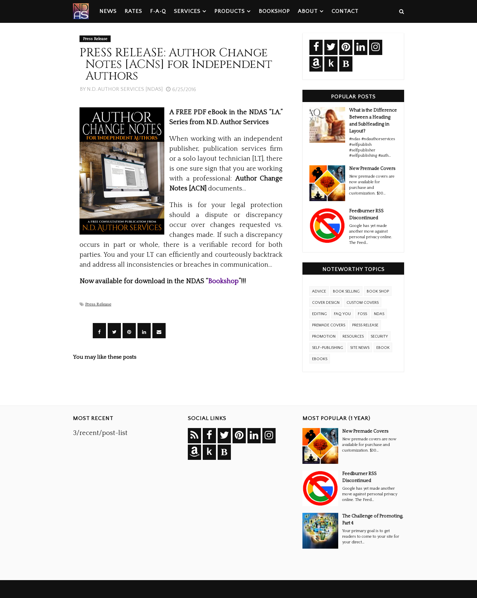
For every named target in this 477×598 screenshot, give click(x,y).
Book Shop (378, 291)
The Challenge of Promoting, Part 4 (372, 520)
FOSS (362, 314)
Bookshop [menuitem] (274, 11)
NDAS (379, 314)
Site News (359, 348)
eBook (383, 348)
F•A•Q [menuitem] (158, 11)
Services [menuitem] (187, 11)
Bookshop (223, 281)
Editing (319, 314)
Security (379, 336)
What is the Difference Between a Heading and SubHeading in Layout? (373, 121)
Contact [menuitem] (345, 11)
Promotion (324, 336)
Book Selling (346, 291)
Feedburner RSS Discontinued (366, 214)
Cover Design (326, 302)
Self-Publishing (327, 348)
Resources (353, 336)
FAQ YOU (342, 314)
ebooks (319, 359)
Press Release (98, 304)
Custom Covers (362, 302)
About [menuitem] (308, 11)
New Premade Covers (372, 168)
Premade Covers (328, 325)
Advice (319, 291)
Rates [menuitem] (133, 11)
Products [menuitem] (229, 11)
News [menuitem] (108, 11)
